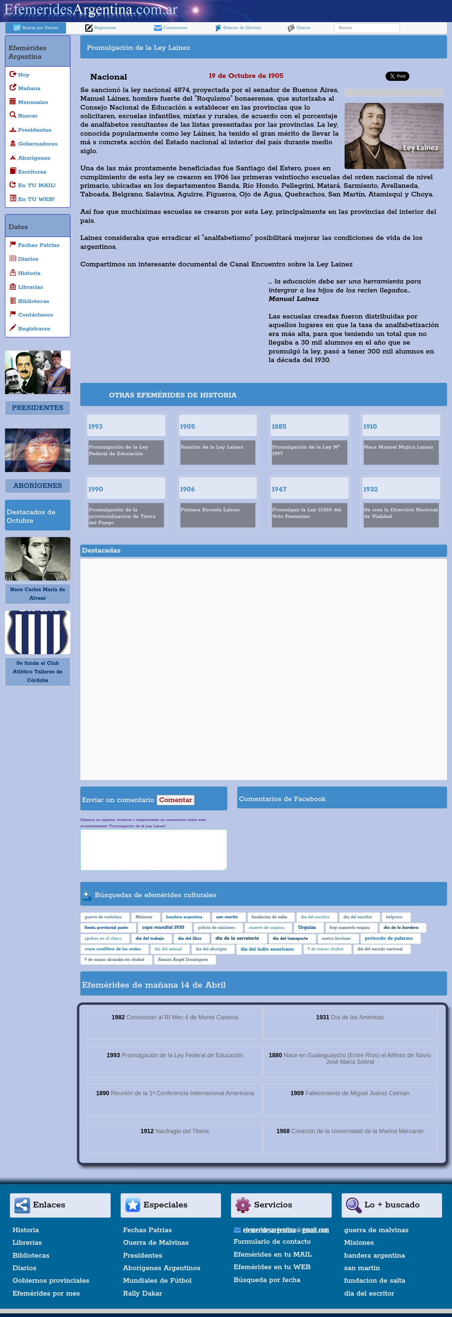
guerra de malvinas (376, 1230)
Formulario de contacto (272, 1241)
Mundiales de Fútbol (157, 1280)
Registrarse (100, 28)
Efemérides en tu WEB (272, 1267)
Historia (26, 1230)
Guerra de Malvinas (156, 1242)
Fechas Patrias (147, 1230)
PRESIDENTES (37, 408)
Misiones (359, 1242)
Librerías (27, 1242)
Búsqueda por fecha (267, 1280)
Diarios (299, 28)
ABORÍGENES (37, 485)
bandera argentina (374, 1255)
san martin (362, 1268)
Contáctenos (170, 28)
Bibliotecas (31, 1255)
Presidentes (143, 1255)
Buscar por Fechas (35, 28)
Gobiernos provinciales (51, 1280)
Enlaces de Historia (237, 28)
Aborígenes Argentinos (162, 1268)
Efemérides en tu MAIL (273, 1254)
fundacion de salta (374, 1280)
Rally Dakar (142, 1293)
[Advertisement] (354, 47)
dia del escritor (369, 1293)
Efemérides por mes (46, 1293)
